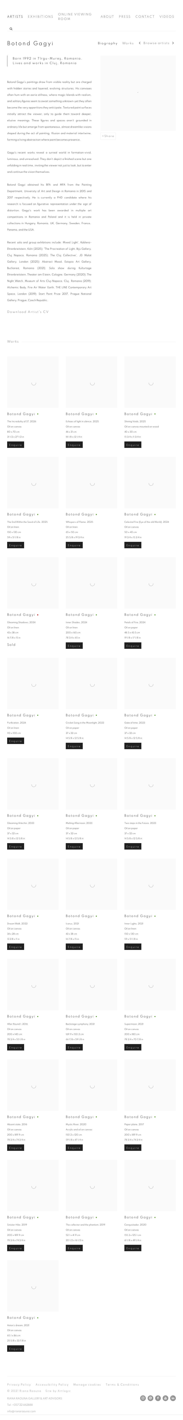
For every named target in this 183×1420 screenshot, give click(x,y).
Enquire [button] (15, 456)
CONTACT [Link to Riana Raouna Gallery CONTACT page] (145, 16)
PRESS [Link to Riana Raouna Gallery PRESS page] (125, 16)
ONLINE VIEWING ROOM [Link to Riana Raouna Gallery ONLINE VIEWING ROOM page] (75, 17)
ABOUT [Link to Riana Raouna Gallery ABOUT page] (107, 16)
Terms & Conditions (122, 1384)
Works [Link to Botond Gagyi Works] (128, 43)
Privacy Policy (19, 1384)
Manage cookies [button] (87, 1384)
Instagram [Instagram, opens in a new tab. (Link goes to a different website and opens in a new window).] (143, 1398)
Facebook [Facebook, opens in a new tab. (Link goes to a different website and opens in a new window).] (158, 1398)
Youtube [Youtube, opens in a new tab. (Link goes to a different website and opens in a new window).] (165, 1398)
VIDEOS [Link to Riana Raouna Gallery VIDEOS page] (167, 16)
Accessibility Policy (52, 1384)
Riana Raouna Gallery (25, 6)
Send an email (150, 1398)
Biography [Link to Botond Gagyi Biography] (108, 43)
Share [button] (109, 136)
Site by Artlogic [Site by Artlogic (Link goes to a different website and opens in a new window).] (58, 1391)
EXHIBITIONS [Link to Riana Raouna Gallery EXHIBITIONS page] (41, 16)
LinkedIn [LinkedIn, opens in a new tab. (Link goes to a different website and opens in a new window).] (173, 1398)
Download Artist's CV (33, 312)
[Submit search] (11, 28)
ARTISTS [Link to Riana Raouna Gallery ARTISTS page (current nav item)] (15, 16)
